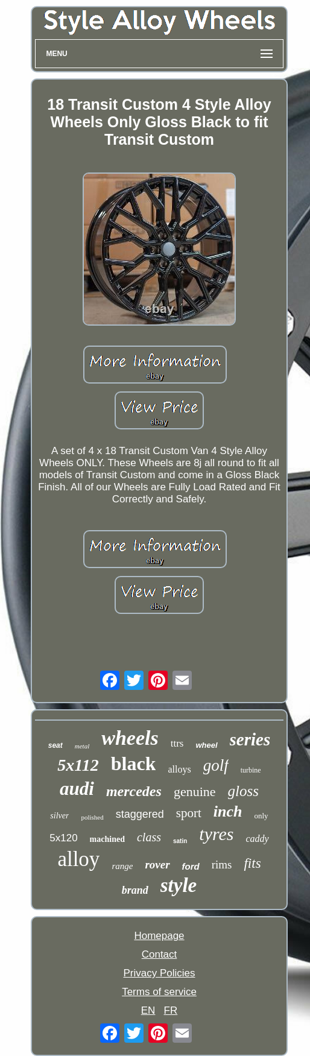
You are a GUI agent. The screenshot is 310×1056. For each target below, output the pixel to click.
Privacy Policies (159, 973)
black (133, 763)
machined (107, 839)
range (122, 866)
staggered (140, 814)
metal (82, 746)
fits (252, 863)
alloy (78, 859)
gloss (243, 791)
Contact (159, 954)
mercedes (134, 791)
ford (191, 866)
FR (171, 1010)
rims (222, 864)
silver (59, 815)
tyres (216, 834)
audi (77, 788)
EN (148, 1010)
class (149, 837)
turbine (251, 770)
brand (135, 890)
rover (157, 864)
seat (55, 745)
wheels (129, 738)
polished (92, 817)
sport (188, 813)
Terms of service (159, 992)
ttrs (177, 743)
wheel (206, 745)
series (250, 739)
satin (180, 841)
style (178, 885)
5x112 (77, 765)
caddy (257, 838)
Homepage (159, 935)
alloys (179, 769)
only (261, 815)
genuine (195, 791)
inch (228, 811)
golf (216, 765)
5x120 (63, 838)
